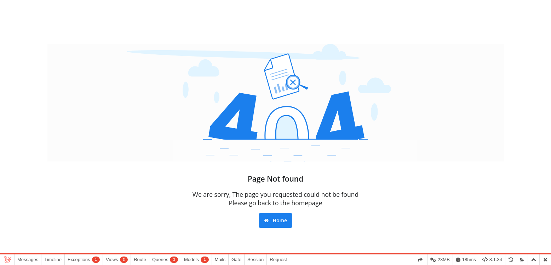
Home (275, 220)
